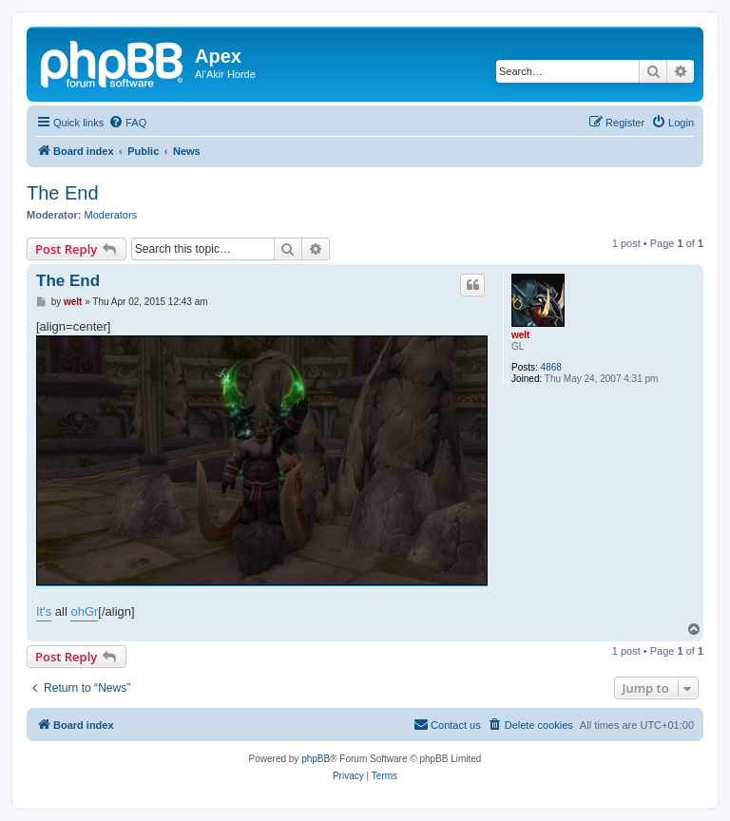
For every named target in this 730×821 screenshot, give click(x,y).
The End (63, 192)
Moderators (111, 214)
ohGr (84, 611)
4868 (551, 367)
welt (520, 335)
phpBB (315, 759)
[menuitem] (127, 122)
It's (43, 611)
